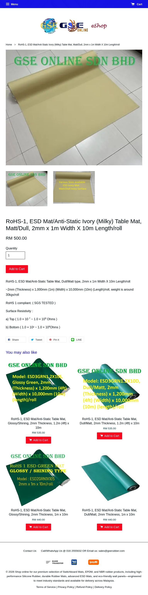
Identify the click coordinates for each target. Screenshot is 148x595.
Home (9, 44)
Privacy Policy (66, 587)
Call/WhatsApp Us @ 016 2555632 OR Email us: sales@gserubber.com (83, 550)
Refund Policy (84, 587)
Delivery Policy (103, 587)
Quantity (11, 248)
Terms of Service (46, 587)
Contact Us (29, 550)
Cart (136, 4)
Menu (12, 4)
